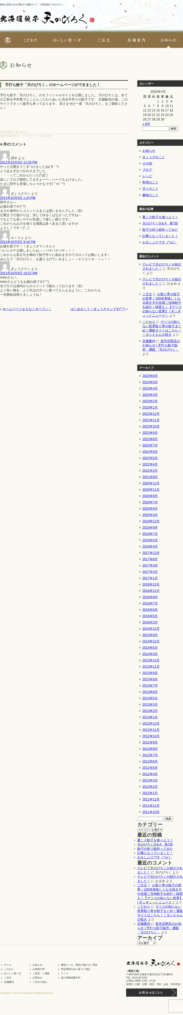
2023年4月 (150, 388)
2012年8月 (150, 749)
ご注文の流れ (40, 982)
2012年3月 (150, 780)
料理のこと (150, 182)
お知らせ (45, 135)
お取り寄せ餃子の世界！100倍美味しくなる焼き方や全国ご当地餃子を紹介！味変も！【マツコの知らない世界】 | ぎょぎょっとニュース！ (160, 893)
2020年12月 (151, 483)
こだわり (148, 322)
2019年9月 (150, 527)
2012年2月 (150, 786)
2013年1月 (150, 717)
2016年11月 (151, 591)
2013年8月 (150, 679)
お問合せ (37, 977)
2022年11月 (151, 420)
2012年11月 (151, 730)
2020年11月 (151, 489)
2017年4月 (150, 565)
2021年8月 (150, 477)
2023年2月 (150, 401)
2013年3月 (150, 704)
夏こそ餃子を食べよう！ (160, 217)
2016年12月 (151, 584)
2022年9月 (150, 433)
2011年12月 (151, 799)
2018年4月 (150, 546)
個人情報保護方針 (71, 977)
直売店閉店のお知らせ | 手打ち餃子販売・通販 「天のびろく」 (161, 345)
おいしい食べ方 (12, 973)
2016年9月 (150, 597)
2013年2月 (150, 711)
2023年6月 (150, 376)
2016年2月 (150, 622)
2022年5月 (150, 458)
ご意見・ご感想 (41, 973)
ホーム (7, 964)
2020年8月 (150, 496)
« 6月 (146, 124)
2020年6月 (150, 508)
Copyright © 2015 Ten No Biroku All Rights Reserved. (26, 993)
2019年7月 (150, 534)
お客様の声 (39, 969)
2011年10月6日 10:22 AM (18, 273)
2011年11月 (151, 805)
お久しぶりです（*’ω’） (159, 242)
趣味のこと (150, 195)
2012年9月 (150, 742)
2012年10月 (151, 736)
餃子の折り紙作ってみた (160, 229)
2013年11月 (151, 666)
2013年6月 (150, 692)
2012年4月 (150, 774)
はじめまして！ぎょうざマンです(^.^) (98, 309)
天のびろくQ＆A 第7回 (160, 223)
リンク (64, 973)
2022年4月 (150, 464)
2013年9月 (150, 673)
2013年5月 (150, 698)
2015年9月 (150, 635)
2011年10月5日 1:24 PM (17, 198)
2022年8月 (150, 439)
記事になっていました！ (160, 236)
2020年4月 (150, 515)
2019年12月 (151, 521)
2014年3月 (150, 654)
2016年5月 (150, 616)
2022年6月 (150, 451)
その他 (147, 163)
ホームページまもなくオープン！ (27, 309)
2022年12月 (151, 414)
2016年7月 (150, 603)
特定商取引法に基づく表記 (75, 969)
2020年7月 (150, 502)
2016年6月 (150, 609)
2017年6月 (150, 559)
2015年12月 (151, 628)
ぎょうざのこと (153, 157)
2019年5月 (150, 540)
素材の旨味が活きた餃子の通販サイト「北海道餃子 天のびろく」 (32, 4)
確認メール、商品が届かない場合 (79, 964)
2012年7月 (150, 755)
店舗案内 (148, 341)
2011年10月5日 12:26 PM (18, 162)
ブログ (147, 169)
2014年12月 (151, 641)
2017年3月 (150, 572)
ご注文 (147, 294)
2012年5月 (150, 768)
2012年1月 (150, 793)
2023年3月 (150, 395)
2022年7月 (150, 445)
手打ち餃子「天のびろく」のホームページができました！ (52, 85)
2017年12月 (151, 553)
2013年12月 (151, 660)
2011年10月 (151, 812)
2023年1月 (150, 407)
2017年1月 (150, 578)
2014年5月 (150, 647)
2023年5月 (150, 382)
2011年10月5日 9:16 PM (17, 242)
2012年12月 (151, 723)
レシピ (147, 176)
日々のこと (150, 188)
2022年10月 (151, 426)
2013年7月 (150, 685)
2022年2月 (150, 470)
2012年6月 (150, 761)
